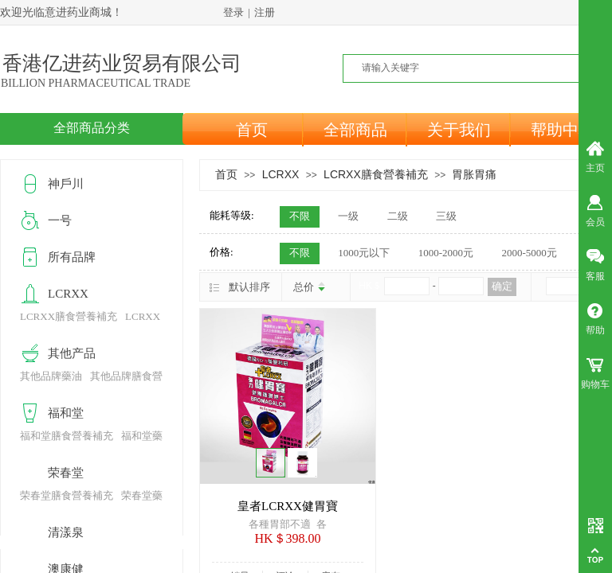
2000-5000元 (528, 253)
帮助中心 (562, 129)
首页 (252, 129)
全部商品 (355, 129)
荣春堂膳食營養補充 (66, 495)
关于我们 (459, 129)
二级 (397, 216)
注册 (264, 12)
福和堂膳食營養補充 (66, 436)
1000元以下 (364, 253)
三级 (446, 216)
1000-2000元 (445, 253)
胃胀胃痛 (474, 174)
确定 (502, 286)
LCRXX (281, 174)
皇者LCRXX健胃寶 (287, 506)
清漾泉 (66, 532)
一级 (348, 216)
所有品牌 (72, 257)
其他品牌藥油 (51, 376)
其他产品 (72, 353)
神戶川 (66, 183)
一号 (60, 220)
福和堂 (66, 413)
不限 (299, 216)
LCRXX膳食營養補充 (376, 174)
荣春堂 (66, 472)
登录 (233, 12)
